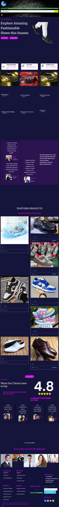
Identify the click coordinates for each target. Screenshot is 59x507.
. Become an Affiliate (7, 488)
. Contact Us (5, 475)
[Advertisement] (29, 54)
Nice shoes (4, 357)
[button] (2, 15)
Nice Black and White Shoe (8, 304)
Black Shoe (34, 235)
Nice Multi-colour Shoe (37, 329)
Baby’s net (4, 245)
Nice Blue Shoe (35, 299)
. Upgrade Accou (6, 496)
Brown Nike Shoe (36, 268)
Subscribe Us (50, 492)
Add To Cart (5, 251)
